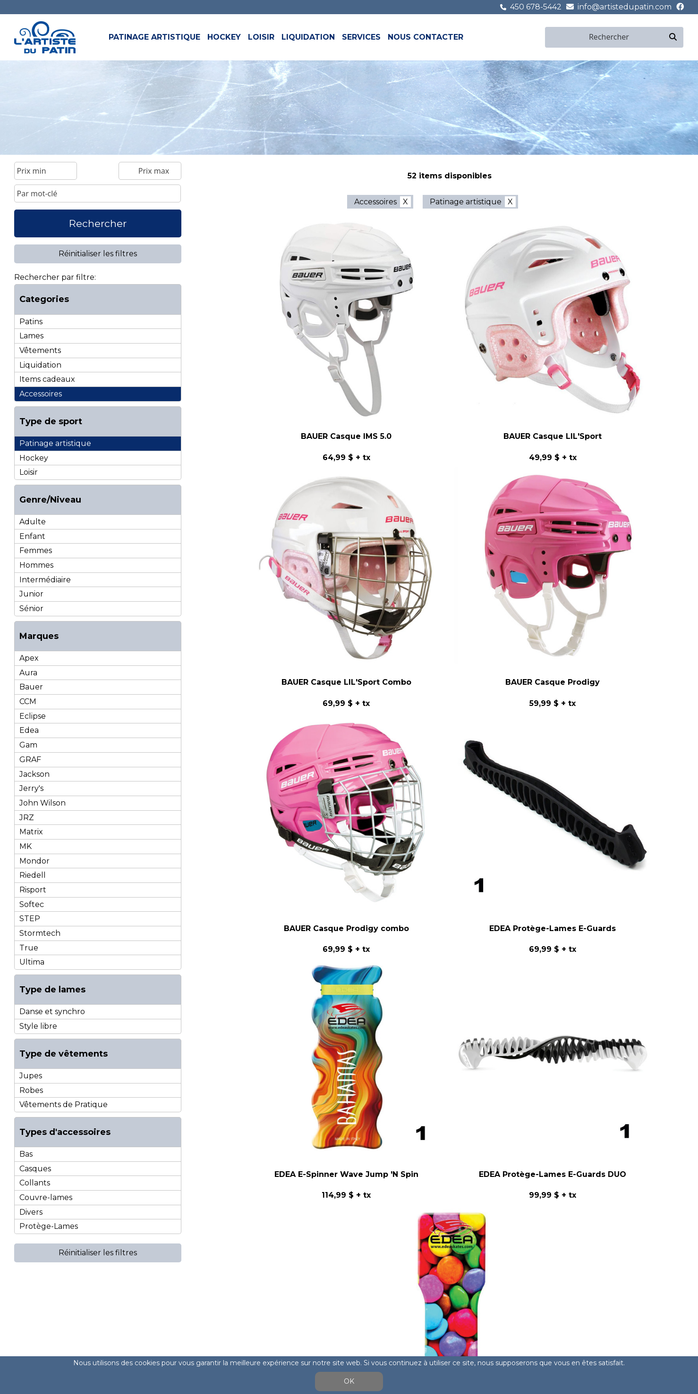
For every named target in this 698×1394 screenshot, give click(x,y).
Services (361, 37)
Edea (29, 730)
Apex (29, 658)
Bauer (31, 686)
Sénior (31, 608)
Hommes (36, 565)
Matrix (31, 831)
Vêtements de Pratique (63, 1104)
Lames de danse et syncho (55, 1325)
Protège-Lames (48, 1226)
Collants (34, 1182)
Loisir (261, 37)
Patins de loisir (211, 1298)
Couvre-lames (45, 1197)
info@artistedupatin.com (625, 6)
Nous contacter (425, 37)
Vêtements (40, 350)
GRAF (30, 759)
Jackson (34, 774)
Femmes (35, 550)
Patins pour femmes (45, 1298)
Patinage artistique (154, 37)
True (28, 947)
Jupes (30, 1075)
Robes (31, 1090)
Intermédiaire (45, 579)
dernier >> (563, 739)
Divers (31, 1212)
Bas (26, 1154)
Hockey (224, 37)
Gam (28, 744)
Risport (32, 889)
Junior (31, 593)
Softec (31, 904)
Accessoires (40, 393)
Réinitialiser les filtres (98, 253)
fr (528, 37)
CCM (27, 701)
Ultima (31, 961)
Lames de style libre (44, 1316)
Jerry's (31, 788)
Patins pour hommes (45, 1306)
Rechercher (98, 223)
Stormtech (39, 933)
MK (25, 846)
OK (349, 1381)
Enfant (32, 536)
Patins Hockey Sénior (142, 1298)
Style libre (38, 1026)
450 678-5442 (536, 6)
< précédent (340, 739)
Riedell (32, 875)
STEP (29, 918)
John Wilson (42, 802)
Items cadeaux (47, 379)
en (539, 37)
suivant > (517, 739)
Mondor (34, 861)
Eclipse (32, 716)
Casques (35, 1168)
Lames (31, 335)
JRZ (26, 817)
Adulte (32, 521)
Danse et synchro (52, 1011)
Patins (31, 321)
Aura (28, 672)
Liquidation (308, 37)
